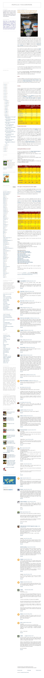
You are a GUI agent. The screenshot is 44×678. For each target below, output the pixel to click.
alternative (4, 198)
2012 (5, 97)
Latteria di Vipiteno (35, 79)
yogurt (40, 48)
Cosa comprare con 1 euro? (10, 423)
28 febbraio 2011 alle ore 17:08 (30, 374)
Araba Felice (22, 291)
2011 (5, 99)
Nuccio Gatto (22, 300)
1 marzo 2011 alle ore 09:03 (26, 447)
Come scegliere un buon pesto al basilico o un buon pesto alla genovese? (10, 436)
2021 (5, 84)
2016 (5, 91)
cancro (4, 206)
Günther (21, 589)
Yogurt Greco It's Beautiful (10, 467)
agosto (6, 106)
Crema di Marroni (5, 305)
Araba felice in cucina (6, 335)
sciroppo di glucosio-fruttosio (30, 141)
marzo (6, 114)
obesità (4, 252)
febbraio (6, 115)
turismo (4, 271)
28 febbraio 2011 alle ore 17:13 (33, 380)
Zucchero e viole (5, 362)
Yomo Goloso (34, 201)
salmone (4, 263)
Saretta (21, 307)
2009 (5, 148)
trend (4, 270)
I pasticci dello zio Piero (6, 348)
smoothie (4, 269)
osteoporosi (5, 254)
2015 (5, 93)
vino (3, 275)
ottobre (6, 103)
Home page (29, 670)
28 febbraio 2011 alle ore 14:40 (29, 291)
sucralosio (30, 96)
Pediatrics (4, 327)
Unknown (21, 581)
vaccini (4, 274)
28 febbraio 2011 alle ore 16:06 (28, 330)
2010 (5, 146)
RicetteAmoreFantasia (23, 429)
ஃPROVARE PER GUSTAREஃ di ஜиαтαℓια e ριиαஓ (28, 526)
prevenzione (5, 257)
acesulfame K (25, 96)
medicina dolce (5, 242)
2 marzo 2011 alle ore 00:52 (27, 538)
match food (30, 274)
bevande (4, 203)
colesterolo (4, 210)
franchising (4, 229)
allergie (4, 197)
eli (20, 387)
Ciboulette (4, 340)
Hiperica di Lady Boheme (24, 380)
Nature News (5, 325)
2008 (5, 149)
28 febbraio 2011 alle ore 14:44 (29, 300)
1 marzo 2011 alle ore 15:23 (27, 489)
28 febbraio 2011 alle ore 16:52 (27, 355)
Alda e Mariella (22, 347)
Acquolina (21, 330)
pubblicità (4, 258)
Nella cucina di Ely (6, 352)
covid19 (4, 215)
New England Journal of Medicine (8, 326)
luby (21, 447)
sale (3, 262)
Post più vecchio (38, 670)
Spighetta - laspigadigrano (7, 357)
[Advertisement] (6, 50)
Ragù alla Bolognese (6, 307)
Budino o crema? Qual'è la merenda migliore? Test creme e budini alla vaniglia (10, 442)
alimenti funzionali (6, 193)
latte (3, 236)
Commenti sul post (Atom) (25, 672)
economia (4, 219)
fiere (3, 228)
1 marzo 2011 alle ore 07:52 (32, 429)
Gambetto (21, 559)
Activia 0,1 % (33, 95)
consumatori (5, 211)
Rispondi (21, 288)
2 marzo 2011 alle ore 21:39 (27, 574)
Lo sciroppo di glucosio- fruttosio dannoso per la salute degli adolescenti (10, 418)
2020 (5, 85)
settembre (6, 105)
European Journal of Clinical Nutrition (9, 319)
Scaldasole (39, 201)
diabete (4, 216)
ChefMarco (4, 337)
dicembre (6, 100)
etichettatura (5, 224)
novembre (6, 102)
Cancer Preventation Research (7, 317)
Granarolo (39, 97)
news (4, 245)
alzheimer (4, 199)
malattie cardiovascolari (6, 237)
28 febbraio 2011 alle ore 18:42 (26, 387)
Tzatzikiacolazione (6, 358)
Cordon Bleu (5, 301)
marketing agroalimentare (22, 274)
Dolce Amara (5, 341)
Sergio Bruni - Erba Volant (7, 356)
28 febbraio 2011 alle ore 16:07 (27, 339)
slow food (4, 267)
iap (3, 235)
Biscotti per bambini (6, 300)
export (4, 227)
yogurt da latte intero (26, 79)
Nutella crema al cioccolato (7, 294)
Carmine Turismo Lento (6, 336)
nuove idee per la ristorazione (7, 248)
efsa (3, 223)
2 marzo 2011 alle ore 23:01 (28, 581)
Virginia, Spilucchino (6, 360)
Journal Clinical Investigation (7, 323)
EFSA (4, 318)
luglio (6, 108)
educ (4, 220)
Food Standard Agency (6, 322)
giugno (6, 109)
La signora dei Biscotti (6, 349)
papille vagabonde (22, 5)
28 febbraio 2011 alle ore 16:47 (30, 347)
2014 (5, 94)
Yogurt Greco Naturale (6, 304)
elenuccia (21, 489)
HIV (3, 233)
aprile (6, 112)
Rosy (4, 353)
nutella (4, 249)
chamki (21, 355)
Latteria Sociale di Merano (27, 81)
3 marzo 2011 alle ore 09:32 (28, 613)
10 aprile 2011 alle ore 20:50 (27, 622)
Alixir (4, 195)
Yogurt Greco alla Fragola (7, 296)
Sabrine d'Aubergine (23, 501)
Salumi (4, 295)
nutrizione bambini (6, 250)
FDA (4, 321)
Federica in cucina (6, 344)
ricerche (4, 261)
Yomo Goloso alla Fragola (31, 97)
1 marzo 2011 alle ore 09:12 (27, 463)
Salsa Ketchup (5, 303)
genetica (4, 232)
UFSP (4, 330)
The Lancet (4, 329)
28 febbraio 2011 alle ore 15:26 (27, 307)
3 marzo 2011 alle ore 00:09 (29, 589)
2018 (5, 88)
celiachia (4, 207)
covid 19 (4, 214)
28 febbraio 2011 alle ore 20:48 (26, 402)
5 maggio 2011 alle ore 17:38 (29, 635)
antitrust (4, 202)
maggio (6, 111)
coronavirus (5, 212)
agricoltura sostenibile (6, 191)
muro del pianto (5, 244)
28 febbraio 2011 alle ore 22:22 (28, 415)
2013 (5, 96)
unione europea (5, 273)
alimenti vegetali (5, 194)
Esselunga (21, 45)
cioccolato (4, 208)
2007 (5, 151)
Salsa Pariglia (5, 354)
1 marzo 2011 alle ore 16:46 (31, 501)
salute (4, 265)
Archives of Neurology (6, 314)
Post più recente (19, 670)
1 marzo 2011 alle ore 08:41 (29, 439)
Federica (21, 415)
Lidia (21, 339)
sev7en (21, 622)
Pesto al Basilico (5, 308)
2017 (5, 90)
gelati (4, 231)
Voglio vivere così (5, 361)
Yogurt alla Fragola (6, 299)
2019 (5, 87)
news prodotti (5, 246)
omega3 (4, 253)
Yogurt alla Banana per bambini (8, 309)
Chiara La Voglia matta (6, 339)
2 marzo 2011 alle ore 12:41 (28, 559)
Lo (20, 402)
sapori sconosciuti (5, 266)
